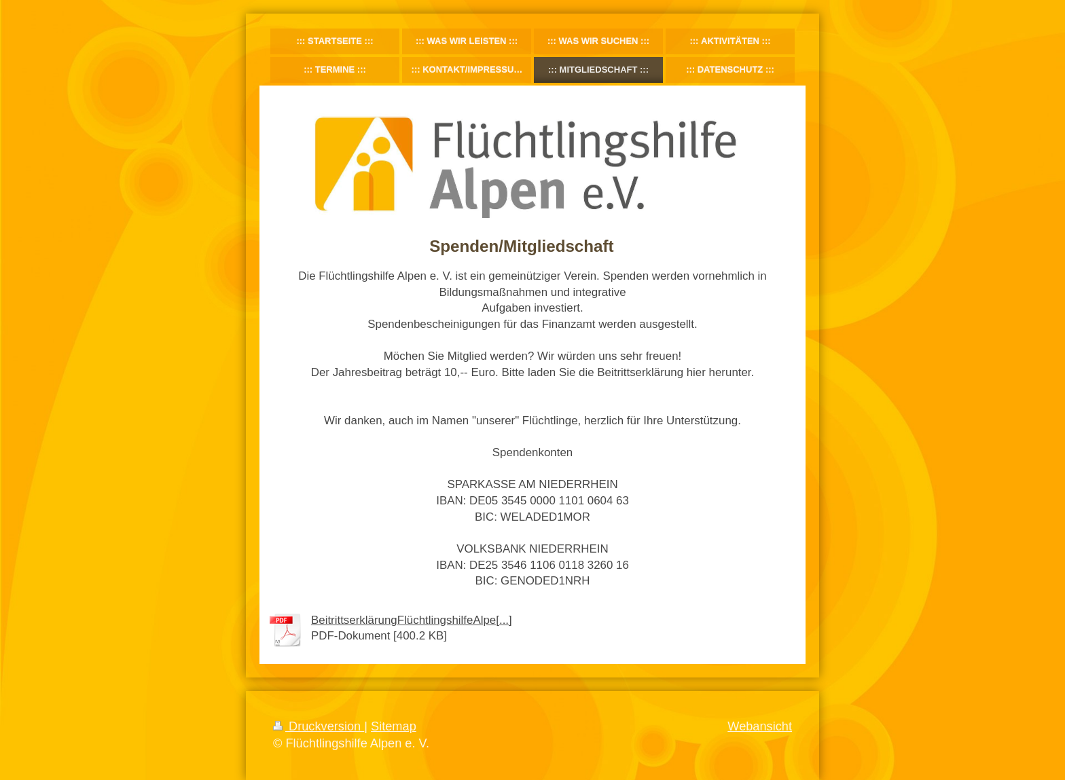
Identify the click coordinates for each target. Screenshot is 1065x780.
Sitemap (393, 726)
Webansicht (759, 726)
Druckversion (318, 726)
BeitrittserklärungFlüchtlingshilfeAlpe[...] (411, 620)
